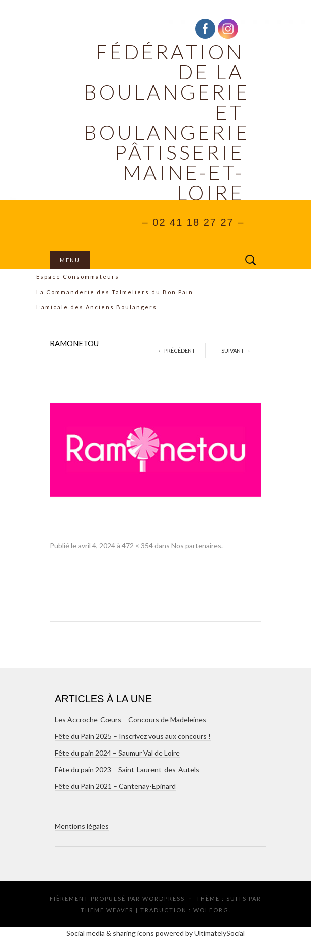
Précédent (176, 350)
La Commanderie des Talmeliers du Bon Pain (114, 292)
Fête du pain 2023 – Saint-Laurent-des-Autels (127, 769)
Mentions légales (82, 826)
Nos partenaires (196, 545)
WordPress (163, 898)
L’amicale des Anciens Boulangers (96, 307)
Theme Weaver (107, 910)
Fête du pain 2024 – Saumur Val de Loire (117, 752)
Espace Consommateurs (77, 276)
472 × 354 (137, 545)
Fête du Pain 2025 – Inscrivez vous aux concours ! (133, 736)
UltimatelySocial (219, 933)
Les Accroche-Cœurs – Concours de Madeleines (130, 719)
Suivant (236, 350)
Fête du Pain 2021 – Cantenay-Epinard (115, 786)
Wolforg (211, 910)
